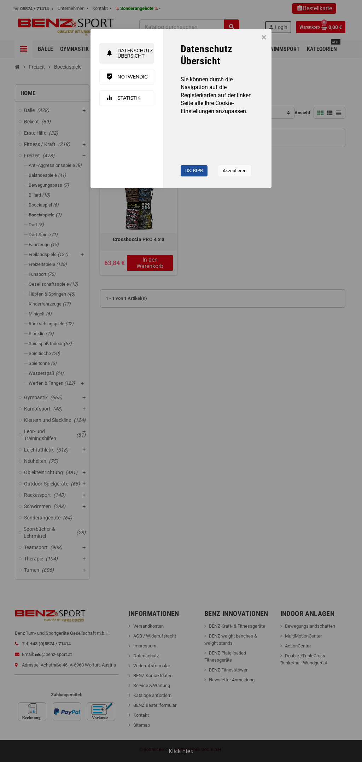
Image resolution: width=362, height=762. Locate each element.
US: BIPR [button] (194, 170)
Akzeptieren (234, 170)
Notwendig (128, 77)
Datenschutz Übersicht (130, 53)
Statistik (124, 98)
